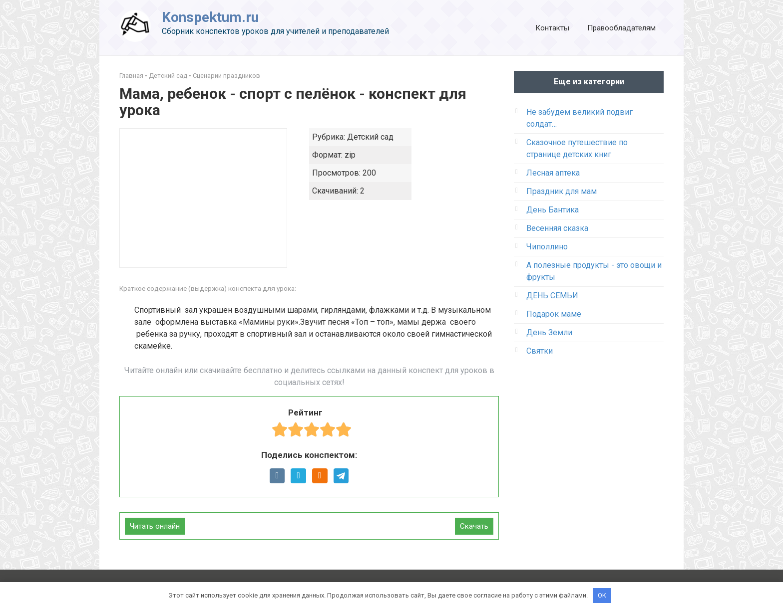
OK (602, 595)
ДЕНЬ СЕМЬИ (552, 295)
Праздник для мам (561, 191)
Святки (539, 351)
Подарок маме (553, 314)
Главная (131, 75)
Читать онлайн (155, 526)
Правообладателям (621, 27)
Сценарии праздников (226, 75)
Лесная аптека (553, 173)
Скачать (474, 526)
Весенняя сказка (557, 228)
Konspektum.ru (210, 17)
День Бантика (552, 209)
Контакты (552, 27)
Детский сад (168, 75)
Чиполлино (547, 246)
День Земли (549, 332)
